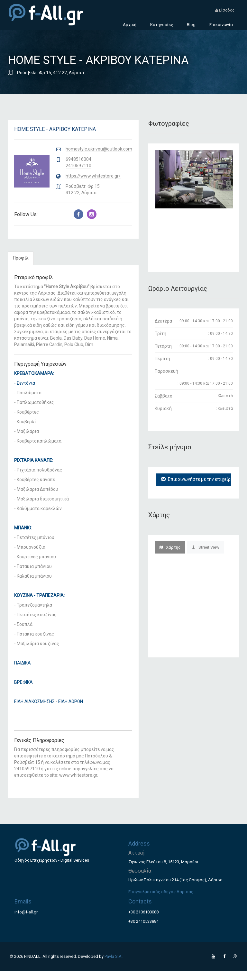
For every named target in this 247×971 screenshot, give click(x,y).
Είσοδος (224, 10)
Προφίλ (21, 258)
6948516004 (78, 159)
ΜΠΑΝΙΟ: (23, 527)
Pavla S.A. (114, 956)
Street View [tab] (205, 547)
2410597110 (78, 165)
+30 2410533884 (143, 921)
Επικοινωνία (221, 24)
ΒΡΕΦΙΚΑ (23, 682)
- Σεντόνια (24, 383)
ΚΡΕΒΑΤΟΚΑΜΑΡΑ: (34, 373)
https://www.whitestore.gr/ (93, 176)
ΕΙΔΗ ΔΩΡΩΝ (70, 701)
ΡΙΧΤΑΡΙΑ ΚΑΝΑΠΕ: (33, 460)
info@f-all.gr (26, 912)
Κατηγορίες (161, 24)
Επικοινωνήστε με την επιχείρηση (196, 479)
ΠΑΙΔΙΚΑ (22, 662)
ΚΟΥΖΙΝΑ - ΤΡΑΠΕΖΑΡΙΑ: (39, 595)
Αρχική (129, 24)
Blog (191, 24)
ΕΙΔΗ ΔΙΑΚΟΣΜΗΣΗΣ (34, 701)
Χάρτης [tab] (170, 547)
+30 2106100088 (143, 912)
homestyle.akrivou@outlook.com (99, 148)
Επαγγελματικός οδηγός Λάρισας (160, 891)
